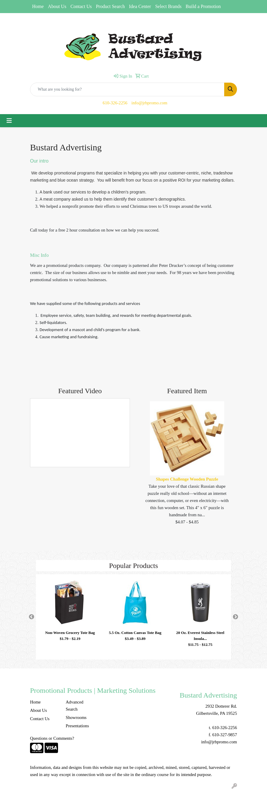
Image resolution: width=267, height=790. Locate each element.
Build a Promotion (203, 6)
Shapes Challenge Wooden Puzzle (187, 479)
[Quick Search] (127, 89)
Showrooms (76, 717)
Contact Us (81, 6)
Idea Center (140, 6)
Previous (31, 617)
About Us (57, 6)
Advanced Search (74, 706)
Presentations (77, 725)
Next (235, 617)
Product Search (110, 6)
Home (38, 6)
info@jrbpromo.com (149, 102)
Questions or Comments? (52, 738)
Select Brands (168, 6)
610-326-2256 (115, 102)
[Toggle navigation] (9, 121)
